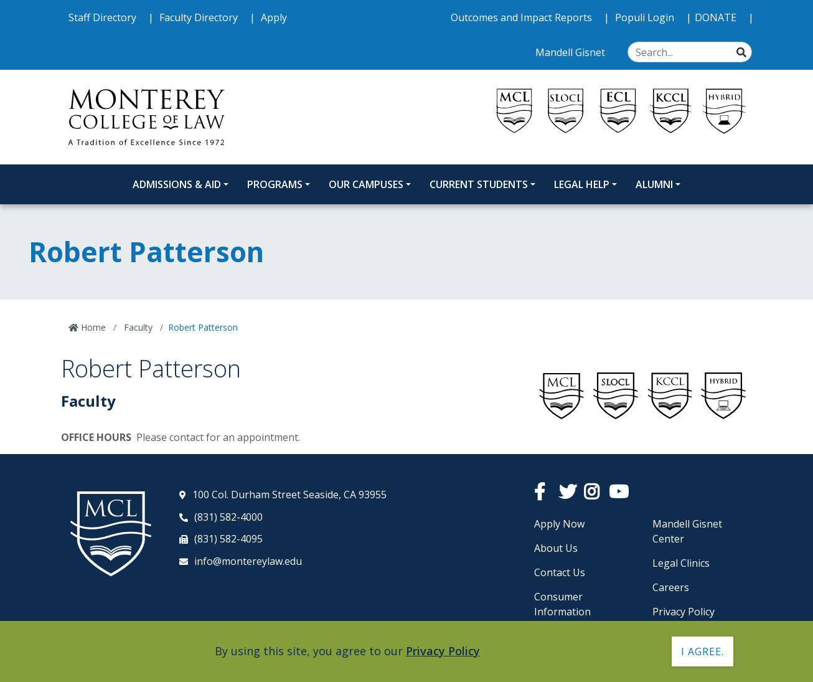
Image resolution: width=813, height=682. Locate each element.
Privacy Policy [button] (443, 650)
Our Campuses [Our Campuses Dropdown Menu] (366, 184)
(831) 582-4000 (228, 517)
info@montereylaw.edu (248, 561)
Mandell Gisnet (571, 52)
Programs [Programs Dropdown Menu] (275, 184)
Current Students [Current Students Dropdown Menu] (479, 184)
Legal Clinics (681, 563)
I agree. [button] (702, 651)
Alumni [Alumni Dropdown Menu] (654, 184)
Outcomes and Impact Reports (522, 17)
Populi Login (646, 17)
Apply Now (559, 524)
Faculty (137, 327)
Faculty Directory (199, 17)
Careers (670, 587)
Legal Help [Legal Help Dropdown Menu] (581, 184)
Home (92, 327)
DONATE (717, 17)
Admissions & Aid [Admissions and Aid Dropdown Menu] (177, 184)
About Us (556, 548)
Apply (274, 17)
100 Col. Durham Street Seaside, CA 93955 (289, 494)
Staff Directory (103, 17)
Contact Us (559, 572)
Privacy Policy (683, 611)
